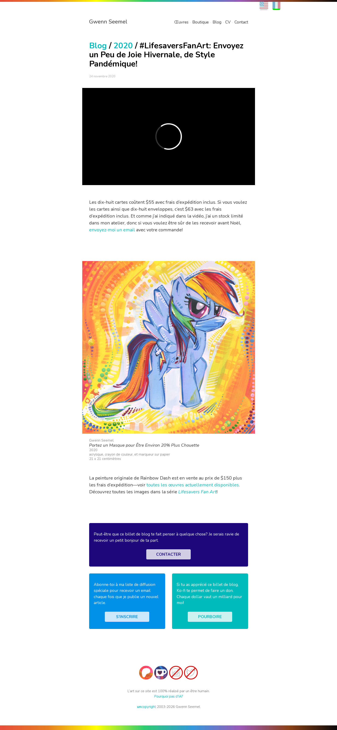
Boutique (200, 22)
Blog (217, 22)
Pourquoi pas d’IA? (168, 696)
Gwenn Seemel (108, 21)
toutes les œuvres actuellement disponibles (193, 485)
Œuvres (181, 22)
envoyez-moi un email (112, 230)
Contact (241, 22)
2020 (123, 45)
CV (228, 22)
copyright (146, 706)
